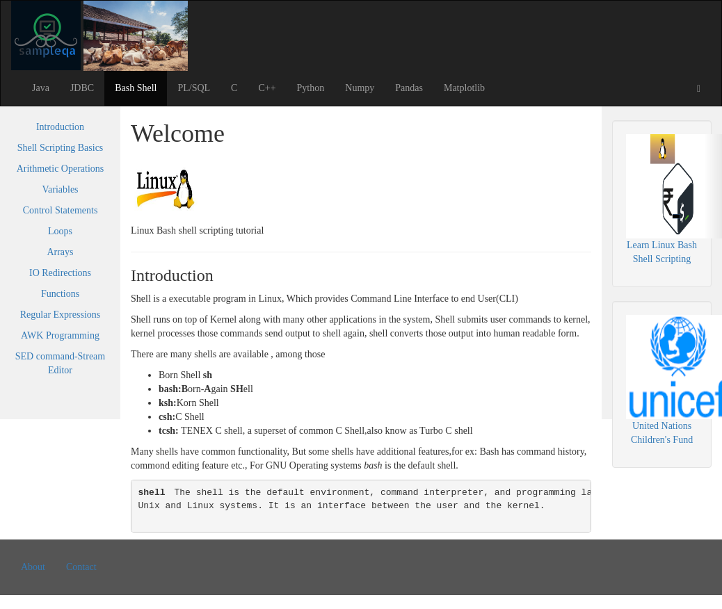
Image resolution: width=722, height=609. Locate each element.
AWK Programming (60, 335)
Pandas (409, 88)
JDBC (82, 88)
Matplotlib (464, 88)
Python (311, 88)
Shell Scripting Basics (60, 148)
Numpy (359, 88)
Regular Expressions (60, 314)
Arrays (60, 252)
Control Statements (60, 210)
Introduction (60, 127)
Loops (60, 231)
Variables (60, 189)
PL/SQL (193, 88)
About (33, 567)
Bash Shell (136, 88)
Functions (60, 294)
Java (40, 88)
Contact (81, 567)
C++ (266, 88)
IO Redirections (60, 273)
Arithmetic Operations (60, 168)
